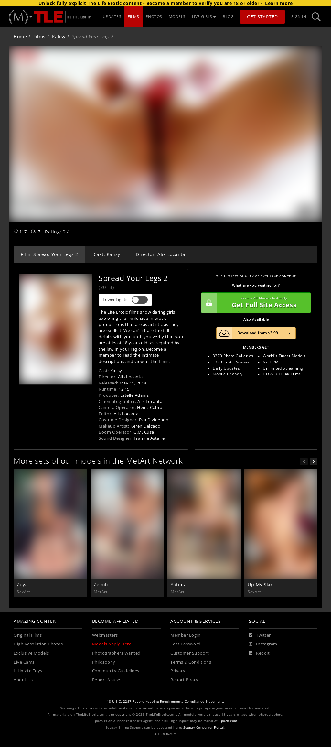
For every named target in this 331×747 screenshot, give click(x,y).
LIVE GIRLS (204, 16)
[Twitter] (260, 635)
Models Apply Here (112, 644)
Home (20, 36)
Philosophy (103, 662)
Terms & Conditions (190, 662)
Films (39, 36)
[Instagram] (263, 644)
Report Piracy (184, 680)
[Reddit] (259, 653)
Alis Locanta (130, 377)
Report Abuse (106, 680)
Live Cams (24, 662)
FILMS (133, 16)
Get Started (262, 17)
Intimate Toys (28, 671)
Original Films (28, 635)
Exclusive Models (31, 653)
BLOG (228, 16)
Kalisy (59, 36)
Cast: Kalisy (107, 254)
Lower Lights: (125, 300)
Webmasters (105, 635)
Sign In (298, 16)
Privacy (178, 671)
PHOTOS (154, 16)
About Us (23, 680)
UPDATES (112, 16)
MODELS (177, 16)
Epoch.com (228, 721)
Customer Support (189, 653)
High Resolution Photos (38, 644)
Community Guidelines (115, 671)
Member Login (185, 635)
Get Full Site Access (254, 303)
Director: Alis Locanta (160, 254)
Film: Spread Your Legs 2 (49, 254)
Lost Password (185, 644)
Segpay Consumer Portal (203, 727)
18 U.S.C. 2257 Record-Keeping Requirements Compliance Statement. (165, 701)
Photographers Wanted (116, 653)
